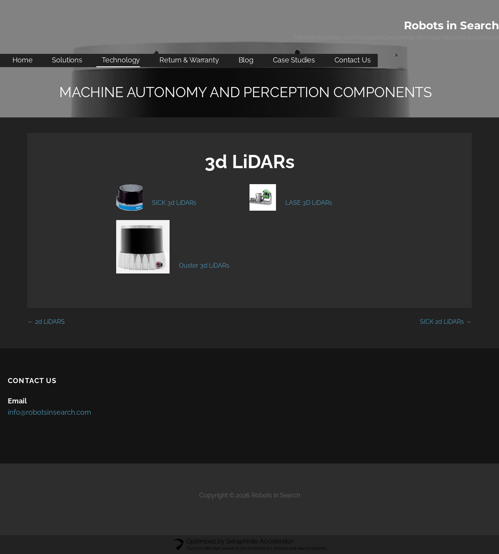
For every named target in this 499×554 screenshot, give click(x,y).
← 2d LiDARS (46, 321)
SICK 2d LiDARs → (446, 321)
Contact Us (352, 60)
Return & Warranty (189, 60)
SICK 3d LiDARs (174, 202)
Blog (246, 60)
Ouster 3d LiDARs (204, 265)
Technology (121, 60)
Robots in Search (451, 25)
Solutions (67, 60)
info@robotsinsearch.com (49, 412)
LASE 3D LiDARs (308, 202)
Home (22, 60)
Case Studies (294, 60)
